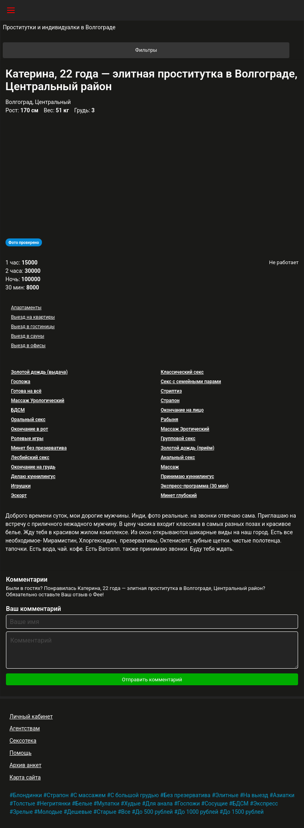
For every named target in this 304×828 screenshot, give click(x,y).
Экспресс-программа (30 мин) (195, 486)
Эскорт (19, 495)
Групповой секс (178, 438)
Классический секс (182, 372)
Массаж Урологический (38, 400)
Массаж (170, 467)
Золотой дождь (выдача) (39, 372)
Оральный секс (28, 419)
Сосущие (216, 803)
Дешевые (79, 812)
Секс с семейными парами (191, 381)
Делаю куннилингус (33, 476)
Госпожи (188, 803)
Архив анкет (26, 765)
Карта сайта (25, 777)
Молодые (50, 812)
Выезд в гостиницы (33, 326)
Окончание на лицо (182, 410)
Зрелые (23, 812)
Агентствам (25, 728)
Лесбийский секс (30, 457)
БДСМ (18, 410)
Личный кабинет (31, 716)
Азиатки (283, 795)
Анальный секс (178, 457)
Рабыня (169, 419)
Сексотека (23, 740)
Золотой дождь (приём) (188, 448)
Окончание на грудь (33, 467)
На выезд (255, 795)
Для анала (159, 803)
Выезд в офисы (28, 345)
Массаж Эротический (185, 429)
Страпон (170, 400)
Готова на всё (26, 391)
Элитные (227, 795)
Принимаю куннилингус (187, 476)
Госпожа (20, 381)
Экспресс (265, 803)
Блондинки (27, 795)
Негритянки (55, 803)
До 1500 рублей (243, 812)
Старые (106, 812)
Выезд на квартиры (33, 317)
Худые (132, 803)
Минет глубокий (179, 495)
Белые (83, 803)
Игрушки (21, 486)
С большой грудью (134, 795)
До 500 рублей (154, 812)
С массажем (90, 795)
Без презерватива (187, 795)
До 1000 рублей (198, 812)
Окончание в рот (29, 429)
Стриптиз (171, 391)
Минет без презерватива (39, 448)
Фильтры (212, 50)
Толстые (24, 803)
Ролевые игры (27, 438)
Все (125, 812)
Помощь (21, 753)
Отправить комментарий (152, 679)
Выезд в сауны (27, 336)
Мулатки (108, 803)
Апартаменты (26, 307)
